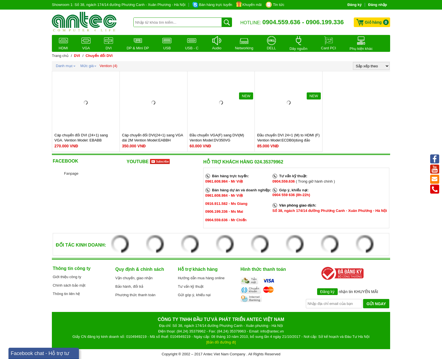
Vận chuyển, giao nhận (134, 278)
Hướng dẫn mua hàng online (201, 278)
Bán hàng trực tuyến (215, 5)
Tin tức (278, 5)
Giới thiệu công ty (67, 277)
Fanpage (71, 173)
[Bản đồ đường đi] (221, 342)
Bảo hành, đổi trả (129, 286)
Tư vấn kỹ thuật (191, 286)
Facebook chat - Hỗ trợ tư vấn (40, 355)
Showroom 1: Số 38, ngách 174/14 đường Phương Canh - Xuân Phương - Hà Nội (118, 5)
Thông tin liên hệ (66, 294)
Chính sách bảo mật (69, 285)
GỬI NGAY (376, 304)
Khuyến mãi (252, 5)
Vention (106, 66)
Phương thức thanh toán (135, 295)
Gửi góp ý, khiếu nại (194, 295)
